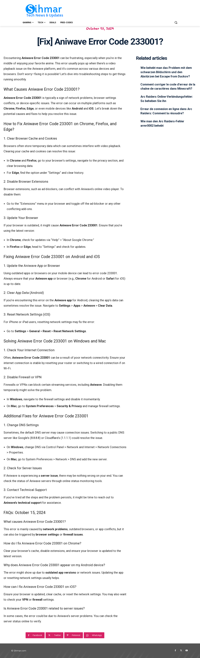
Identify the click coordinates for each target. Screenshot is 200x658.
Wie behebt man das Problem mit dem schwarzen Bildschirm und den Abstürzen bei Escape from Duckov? (166, 72)
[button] (175, 22)
